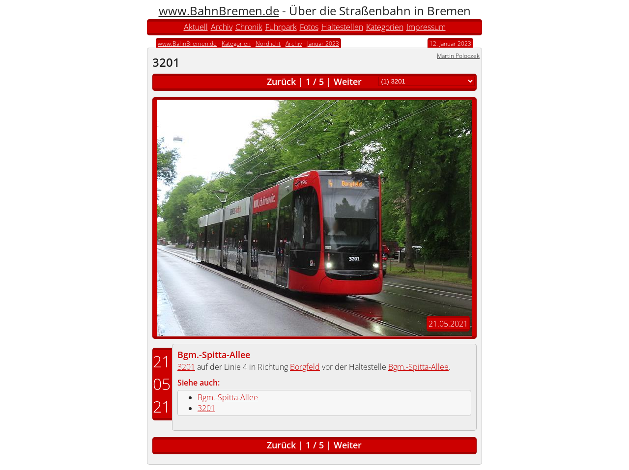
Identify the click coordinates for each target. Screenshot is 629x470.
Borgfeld (305, 366)
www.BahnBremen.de (219, 10)
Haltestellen (342, 27)
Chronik (248, 27)
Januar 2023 (323, 43)
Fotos (309, 27)
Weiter (348, 81)
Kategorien (384, 27)
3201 (186, 366)
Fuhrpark (281, 27)
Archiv (221, 27)
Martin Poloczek (458, 56)
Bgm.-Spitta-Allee (213, 354)
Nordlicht (268, 43)
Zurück (281, 81)
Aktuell (196, 27)
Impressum (426, 27)
